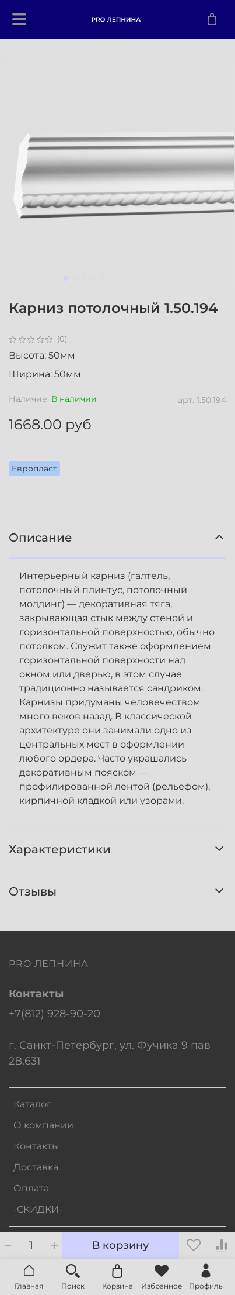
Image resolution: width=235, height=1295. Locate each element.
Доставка (35, 1167)
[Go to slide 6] (112, 278)
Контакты (36, 1146)
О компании (43, 1125)
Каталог (32, 1104)
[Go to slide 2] (74, 278)
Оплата (31, 1188)
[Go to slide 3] (84, 278)
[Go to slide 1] (65, 278)
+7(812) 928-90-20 (54, 1013)
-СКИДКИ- (37, 1209)
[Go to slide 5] (102, 278)
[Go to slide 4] (93, 278)
